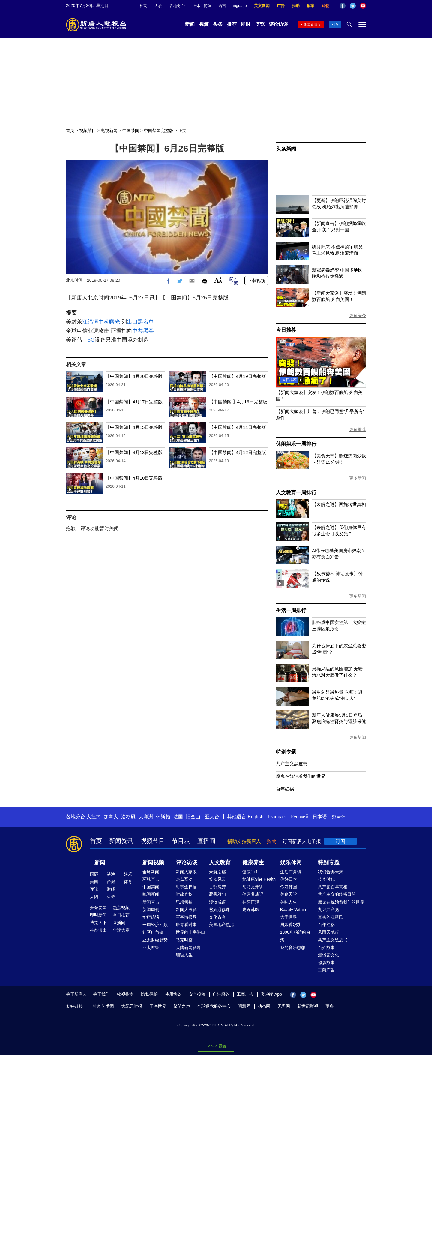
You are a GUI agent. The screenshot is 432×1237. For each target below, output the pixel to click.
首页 (70, 130)
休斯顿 (163, 816)
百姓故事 (326, 947)
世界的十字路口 (190, 932)
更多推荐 (357, 429)
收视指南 (125, 994)
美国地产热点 (221, 924)
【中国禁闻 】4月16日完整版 (238, 401)
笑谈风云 (217, 879)
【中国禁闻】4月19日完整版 (237, 376)
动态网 (264, 1006)
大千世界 (288, 917)
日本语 (320, 816)
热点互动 (184, 879)
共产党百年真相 (332, 886)
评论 (94, 889)
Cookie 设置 (216, 1046)
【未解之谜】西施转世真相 (339, 504)
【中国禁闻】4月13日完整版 (134, 452)
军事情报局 (186, 917)
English (255, 816)
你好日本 (288, 879)
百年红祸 (285, 788)
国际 (94, 874)
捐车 (310, 5)
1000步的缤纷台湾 (295, 936)
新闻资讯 (121, 841)
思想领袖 (184, 902)
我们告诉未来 (330, 871)
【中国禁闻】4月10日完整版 (134, 477)
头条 (218, 24)
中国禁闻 (130, 130)
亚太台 (212, 816)
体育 (128, 881)
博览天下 (98, 922)
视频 (204, 24)
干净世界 (157, 1006)
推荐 (232, 24)
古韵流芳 (217, 886)
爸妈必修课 (219, 909)
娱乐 (128, 874)
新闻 (190, 24)
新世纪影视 (307, 1006)
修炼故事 (326, 962)
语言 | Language (232, 5)
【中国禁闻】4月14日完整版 (237, 427)
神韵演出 (98, 930)
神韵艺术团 (103, 1006)
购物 (325, 5)
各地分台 (177, 5)
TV (336, 25)
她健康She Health (259, 879)
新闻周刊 (150, 909)
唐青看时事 (186, 924)
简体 (208, 5)
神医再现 (250, 902)
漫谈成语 (217, 902)
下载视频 (256, 280)
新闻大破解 (186, 909)
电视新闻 (109, 130)
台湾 (111, 881)
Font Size (218, 280)
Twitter (353, 6)
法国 (178, 816)
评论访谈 (278, 24)
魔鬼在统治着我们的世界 (301, 776)
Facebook (343, 6)
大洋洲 (146, 816)
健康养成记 (252, 894)
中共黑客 (143, 331)
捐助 (296, 5)
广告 (281, 5)
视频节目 (87, 130)
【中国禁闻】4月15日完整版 (134, 427)
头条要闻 (98, 907)
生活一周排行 (291, 610)
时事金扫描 (186, 886)
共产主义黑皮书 (292, 763)
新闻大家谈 (186, 871)
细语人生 (184, 955)
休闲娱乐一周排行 (296, 444)
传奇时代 (326, 879)
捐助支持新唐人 (244, 841)
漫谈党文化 (328, 955)
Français (277, 816)
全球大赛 (121, 930)
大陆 (94, 896)
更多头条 (357, 315)
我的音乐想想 (292, 947)
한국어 (339, 816)
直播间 (206, 841)
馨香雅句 (217, 894)
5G (91, 340)
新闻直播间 (312, 25)
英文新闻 (262, 5)
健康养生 (253, 862)
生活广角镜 (290, 871)
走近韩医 (250, 909)
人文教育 (220, 862)
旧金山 (193, 816)
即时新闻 (98, 915)
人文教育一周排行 (296, 492)
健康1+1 (250, 871)
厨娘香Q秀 (290, 924)
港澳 (111, 874)
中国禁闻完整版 (158, 130)
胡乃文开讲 (252, 886)
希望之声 (181, 1006)
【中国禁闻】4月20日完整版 (134, 376)
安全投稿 (197, 994)
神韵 (143, 5)
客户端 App (271, 994)
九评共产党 (328, 909)
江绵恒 (90, 322)
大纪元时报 (131, 1006)
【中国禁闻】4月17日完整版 (134, 401)
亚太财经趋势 (155, 940)
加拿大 (111, 816)
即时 (245, 24)
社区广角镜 (153, 932)
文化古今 (217, 917)
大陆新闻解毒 (188, 947)
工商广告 (326, 970)
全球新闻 (150, 871)
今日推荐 (286, 330)
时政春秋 (184, 894)
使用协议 (173, 994)
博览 (260, 24)
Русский (299, 816)
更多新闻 (357, 478)
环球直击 (150, 879)
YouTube (363, 6)
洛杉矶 (128, 816)
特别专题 (286, 752)
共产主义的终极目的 (337, 894)
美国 (94, 881)
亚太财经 (150, 947)
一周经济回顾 (155, 924)
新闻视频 (153, 862)
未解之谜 (217, 871)
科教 (111, 896)
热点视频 (121, 907)
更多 (330, 1006)
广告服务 (221, 994)
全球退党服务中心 (214, 1006)
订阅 (340, 841)
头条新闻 (286, 149)
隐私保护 (149, 994)
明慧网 (244, 1006)
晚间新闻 (150, 894)
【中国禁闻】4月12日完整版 (237, 452)
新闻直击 (150, 902)
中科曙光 (109, 322)
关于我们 (101, 994)
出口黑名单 (140, 322)
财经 (111, 889)
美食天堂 (288, 894)
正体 (196, 5)
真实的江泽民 (330, 917)
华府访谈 (150, 917)
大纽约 (93, 816)
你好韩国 (288, 886)
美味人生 (288, 902)
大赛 (158, 5)
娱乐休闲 (291, 862)
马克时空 (184, 940)
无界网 (284, 1006)
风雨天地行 (328, 932)
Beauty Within (293, 909)
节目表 (181, 841)
